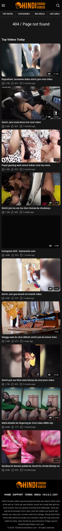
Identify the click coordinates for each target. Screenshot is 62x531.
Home (7, 494)
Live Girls (55, 14)
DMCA (37, 494)
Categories (24, 14)
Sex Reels (40, 14)
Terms (29, 494)
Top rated (7, 14)
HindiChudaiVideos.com (26, 528)
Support (18, 494)
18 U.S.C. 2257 (50, 494)
